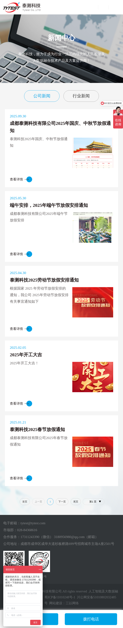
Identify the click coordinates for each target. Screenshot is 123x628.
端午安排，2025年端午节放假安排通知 (49, 205)
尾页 (75, 501)
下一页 (62, 501)
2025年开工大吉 (26, 354)
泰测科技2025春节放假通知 (37, 429)
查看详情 (16, 179)
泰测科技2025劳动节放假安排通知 (44, 280)
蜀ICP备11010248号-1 (59, 597)
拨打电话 (91, 619)
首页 (24, 501)
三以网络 (72, 603)
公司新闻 (41, 96)
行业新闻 (81, 96)
